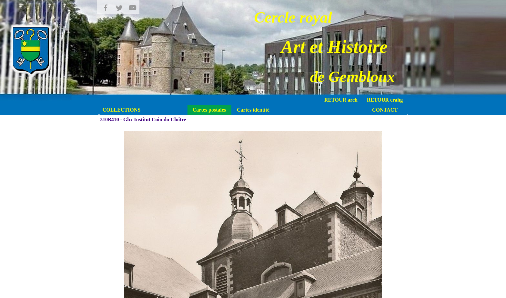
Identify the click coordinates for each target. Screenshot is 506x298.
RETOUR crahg (385, 100)
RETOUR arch (341, 100)
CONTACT (385, 110)
